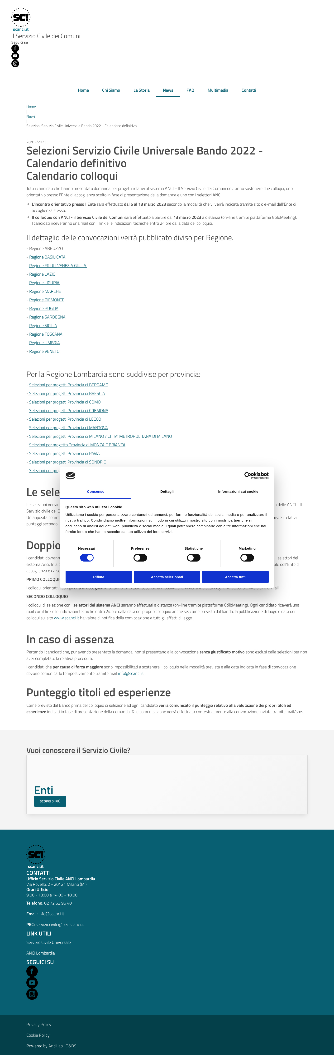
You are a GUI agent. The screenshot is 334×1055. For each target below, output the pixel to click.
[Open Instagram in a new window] (32, 994)
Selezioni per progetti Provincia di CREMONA (68, 410)
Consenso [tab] (95, 491)
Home (83, 90)
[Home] (20, 20)
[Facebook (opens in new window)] (15, 48)
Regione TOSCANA (45, 334)
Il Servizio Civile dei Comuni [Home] (45, 36)
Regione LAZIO (42, 274)
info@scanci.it (131, 673)
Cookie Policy (38, 1035)
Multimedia (218, 90)
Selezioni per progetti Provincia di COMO (65, 402)
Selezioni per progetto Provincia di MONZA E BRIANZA (77, 445)
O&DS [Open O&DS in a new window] (71, 1046)
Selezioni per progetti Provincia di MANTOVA (68, 427)
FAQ (190, 90)
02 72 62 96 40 (58, 903)
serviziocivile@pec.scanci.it (60, 924)
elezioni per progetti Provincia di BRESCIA (68, 393)
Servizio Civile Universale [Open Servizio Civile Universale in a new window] (48, 942)
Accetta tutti (235, 577)
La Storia (142, 90)
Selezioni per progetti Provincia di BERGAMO (68, 385)
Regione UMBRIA (44, 342)
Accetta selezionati (167, 577)
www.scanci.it (66, 618)
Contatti (249, 90)
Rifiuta (98, 577)
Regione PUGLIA (43, 308)
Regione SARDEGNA (47, 317)
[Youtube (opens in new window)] (15, 56)
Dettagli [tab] (167, 491)
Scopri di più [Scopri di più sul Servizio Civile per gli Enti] (50, 801)
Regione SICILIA (43, 325)
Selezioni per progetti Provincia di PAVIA (64, 453)
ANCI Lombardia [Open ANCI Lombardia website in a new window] (40, 953)
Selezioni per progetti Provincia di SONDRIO (67, 462)
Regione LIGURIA (44, 282)
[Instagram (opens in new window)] (15, 63)
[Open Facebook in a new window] (32, 971)
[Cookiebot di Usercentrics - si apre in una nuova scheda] (248, 475)
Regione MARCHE (44, 291)
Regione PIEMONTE (46, 300)
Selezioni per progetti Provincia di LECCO (65, 419)
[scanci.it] (35, 857)
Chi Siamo (111, 90)
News (168, 90)
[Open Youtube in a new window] (32, 982)
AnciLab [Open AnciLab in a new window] (55, 1046)
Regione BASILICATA (47, 257)
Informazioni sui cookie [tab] (238, 491)
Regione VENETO (44, 351)
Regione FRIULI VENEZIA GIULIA (58, 265)
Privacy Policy (38, 1024)
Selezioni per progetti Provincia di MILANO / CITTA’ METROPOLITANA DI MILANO (100, 436)
